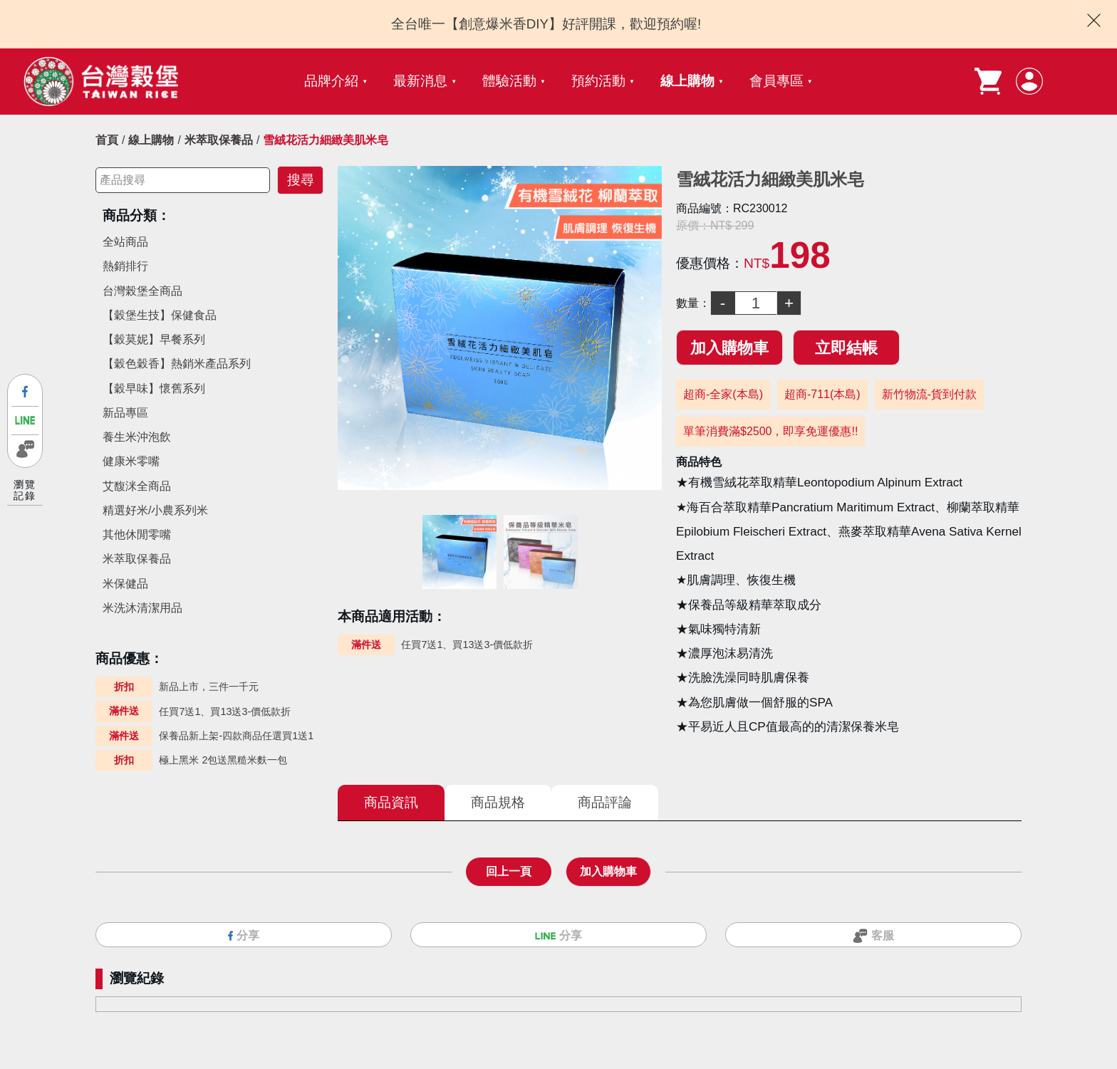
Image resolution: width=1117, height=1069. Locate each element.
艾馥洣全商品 (137, 486)
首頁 (106, 140)
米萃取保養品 (219, 140)
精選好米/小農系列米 (155, 510)
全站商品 (125, 242)
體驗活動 (509, 80)
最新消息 (420, 80)
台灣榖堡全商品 (142, 291)
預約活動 (598, 80)
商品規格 (498, 802)
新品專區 (125, 413)
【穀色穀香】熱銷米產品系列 (177, 364)
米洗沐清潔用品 (142, 608)
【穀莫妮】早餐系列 (154, 339)
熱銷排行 (125, 266)
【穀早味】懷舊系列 (154, 388)
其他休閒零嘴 (137, 534)
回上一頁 (508, 871)
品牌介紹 (331, 80)
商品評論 (605, 802)
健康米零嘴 (131, 461)
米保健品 (125, 584)
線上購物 (687, 80)
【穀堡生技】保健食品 (160, 315)
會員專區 (776, 80)
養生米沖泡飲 (137, 437)
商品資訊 (391, 802)
